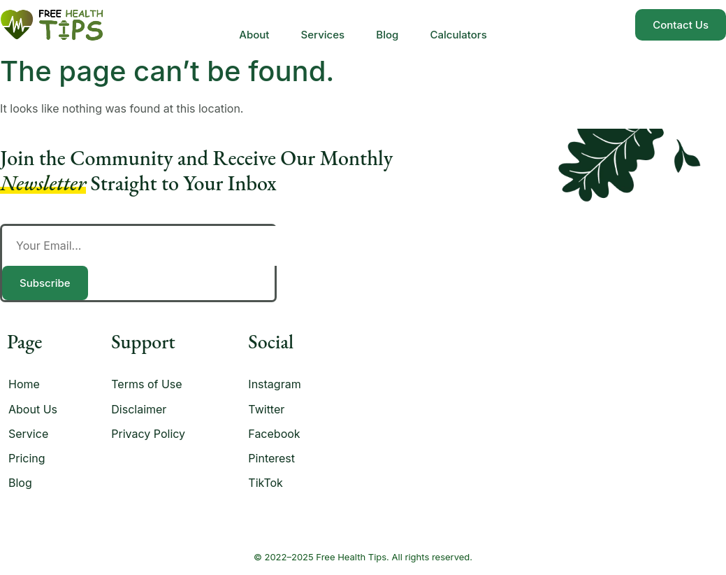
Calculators (463, 24)
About (249, 24)
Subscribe (45, 283)
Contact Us (681, 24)
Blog (389, 24)
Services (320, 24)
